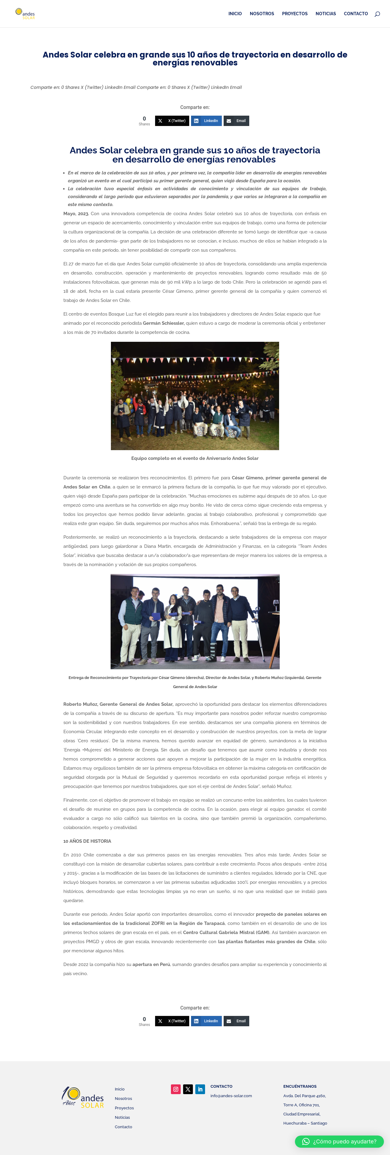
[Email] (237, 121)
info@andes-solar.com (231, 1096)
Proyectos (295, 14)
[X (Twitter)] (172, 121)
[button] (339, 1142)
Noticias (326, 14)
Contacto (356, 14)
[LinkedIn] (206, 121)
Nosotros (262, 14)
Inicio (235, 14)
